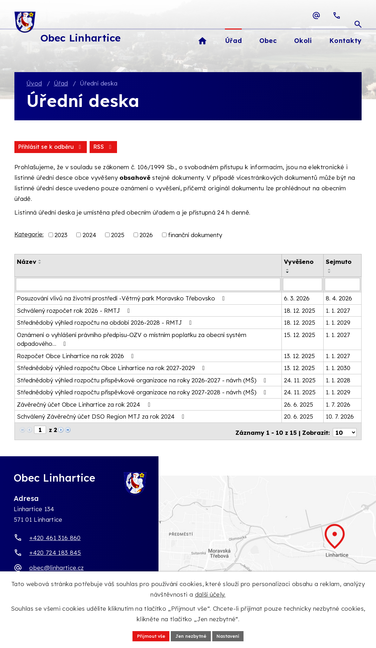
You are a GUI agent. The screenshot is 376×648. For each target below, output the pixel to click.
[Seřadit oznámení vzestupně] (40, 261)
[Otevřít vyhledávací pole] (358, 15)
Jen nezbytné (191, 635)
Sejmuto (338, 263)
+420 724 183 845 (55, 551)
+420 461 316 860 (54, 536)
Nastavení (232, 635)
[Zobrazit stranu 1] (40, 431)
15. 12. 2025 (299, 335)
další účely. (210, 593)
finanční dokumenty (195, 236)
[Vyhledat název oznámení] (148, 285)
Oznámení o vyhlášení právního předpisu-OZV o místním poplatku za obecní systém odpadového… (131, 340)
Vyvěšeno (298, 263)
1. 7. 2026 (338, 405)
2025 (117, 236)
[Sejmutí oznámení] (342, 285)
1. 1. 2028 (338, 381)
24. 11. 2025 (300, 381)
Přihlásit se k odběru (85, 148)
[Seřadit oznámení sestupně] (40, 264)
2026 (146, 236)
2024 (89, 236)
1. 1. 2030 (338, 369)
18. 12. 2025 (299, 311)
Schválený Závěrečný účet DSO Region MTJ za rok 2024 (102, 417)
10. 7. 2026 (340, 417)
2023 (60, 236)
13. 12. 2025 (299, 356)
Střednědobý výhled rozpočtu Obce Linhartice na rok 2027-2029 (112, 369)
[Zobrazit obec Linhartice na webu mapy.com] (188, 542)
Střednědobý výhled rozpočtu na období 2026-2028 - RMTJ (105, 323)
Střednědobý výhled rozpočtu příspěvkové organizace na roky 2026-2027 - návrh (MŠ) (143, 381)
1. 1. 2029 (338, 323)
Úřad (61, 84)
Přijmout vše (146, 635)
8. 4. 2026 (339, 299)
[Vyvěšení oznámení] (302, 285)
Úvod (34, 84)
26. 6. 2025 (298, 405)
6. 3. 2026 (297, 299)
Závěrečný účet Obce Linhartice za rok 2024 (85, 405)
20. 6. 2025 (298, 417)
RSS (29, 148)
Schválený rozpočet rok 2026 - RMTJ (74, 311)
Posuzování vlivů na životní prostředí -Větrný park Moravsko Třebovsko (122, 299)
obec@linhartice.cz (56, 566)
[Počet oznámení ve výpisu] (345, 431)
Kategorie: (29, 235)
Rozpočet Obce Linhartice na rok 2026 (76, 356)
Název (26, 263)
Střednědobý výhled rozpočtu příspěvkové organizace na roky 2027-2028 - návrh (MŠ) (143, 393)
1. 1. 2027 (338, 311)
